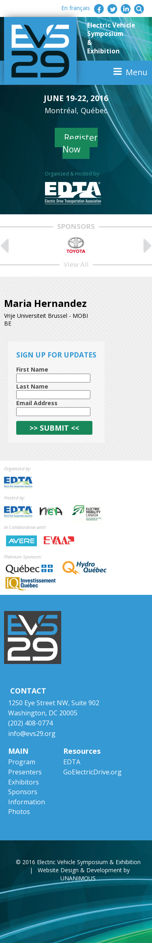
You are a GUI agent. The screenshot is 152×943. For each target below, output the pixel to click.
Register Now (80, 143)
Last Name (32, 386)
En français (75, 8)
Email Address (37, 403)
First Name (32, 369)
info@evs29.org (32, 733)
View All (76, 264)
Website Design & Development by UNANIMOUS (84, 874)
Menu (136, 72)
